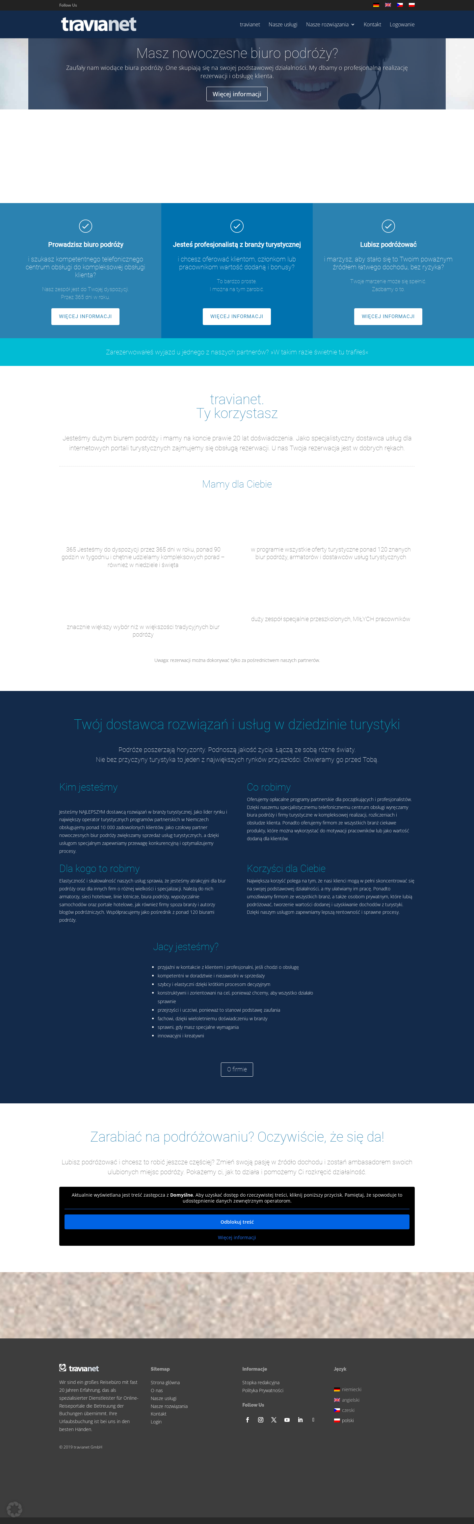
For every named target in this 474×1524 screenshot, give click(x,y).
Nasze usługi (283, 25)
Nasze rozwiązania (327, 25)
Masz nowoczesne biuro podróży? (237, 53)
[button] (14, 1509)
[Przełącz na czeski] (400, 7)
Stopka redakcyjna (260, 1382)
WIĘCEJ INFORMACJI (85, 316)
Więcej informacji (237, 94)
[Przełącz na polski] (348, 1420)
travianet (250, 25)
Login (156, 1422)
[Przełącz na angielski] (388, 7)
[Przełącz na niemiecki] (376, 7)
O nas (157, 1390)
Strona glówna (165, 1382)
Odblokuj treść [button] (237, 1222)
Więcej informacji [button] (237, 1237)
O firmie (237, 1069)
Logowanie (402, 25)
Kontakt (372, 25)
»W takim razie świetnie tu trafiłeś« (319, 352)
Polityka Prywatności (262, 1390)
